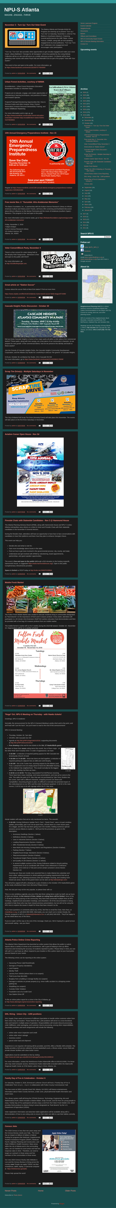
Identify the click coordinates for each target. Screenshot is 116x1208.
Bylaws (83, 33)
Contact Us (84, 44)
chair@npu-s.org (11, 912)
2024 (84, 98)
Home (40, 1191)
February (88, 207)
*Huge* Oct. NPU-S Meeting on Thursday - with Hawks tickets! (33, 714)
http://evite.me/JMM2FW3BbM (41, 570)
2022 (84, 103)
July (86, 193)
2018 (84, 115)
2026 (84, 92)
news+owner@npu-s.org (88, 259)
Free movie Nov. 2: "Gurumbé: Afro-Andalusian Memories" (32, 202)
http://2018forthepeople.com (17, 263)
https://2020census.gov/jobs (17, 1169)
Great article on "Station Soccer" (20, 285)
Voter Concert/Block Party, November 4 (23, 248)
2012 (84, 225)
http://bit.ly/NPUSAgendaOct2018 (28, 740)
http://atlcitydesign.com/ (58, 880)
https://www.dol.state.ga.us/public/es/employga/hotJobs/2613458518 (29, 1057)
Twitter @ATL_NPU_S (89, 247)
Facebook (86, 251)
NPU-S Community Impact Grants (91, 39)
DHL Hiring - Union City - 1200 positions (23, 1014)
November (88, 120)
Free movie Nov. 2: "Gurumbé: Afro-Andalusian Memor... (95, 140)
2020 (84, 109)
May (86, 199)
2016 (84, 216)
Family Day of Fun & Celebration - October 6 (25, 1078)
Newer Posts (10, 1191)
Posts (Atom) (18, 1195)
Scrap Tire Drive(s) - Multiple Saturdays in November (29, 371)
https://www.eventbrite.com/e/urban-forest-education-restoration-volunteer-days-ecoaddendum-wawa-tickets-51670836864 (24, 118)
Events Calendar (86, 26)
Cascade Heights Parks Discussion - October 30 (27, 306)
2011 (84, 228)
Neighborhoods (85, 28)
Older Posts (70, 1191)
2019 (84, 112)
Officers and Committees (88, 36)
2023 (84, 101)
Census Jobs (11, 1126)
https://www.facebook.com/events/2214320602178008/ (44, 359)
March (87, 204)
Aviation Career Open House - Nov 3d (22, 434)
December (88, 117)
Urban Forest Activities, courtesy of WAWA (24, 82)
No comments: (32, 73)
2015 (84, 219)
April (86, 202)
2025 (84, 95)
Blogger (61, 1203)
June (86, 196)
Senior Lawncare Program (89, 23)
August (87, 190)
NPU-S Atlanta (21, 10)
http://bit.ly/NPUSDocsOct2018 (22, 743)
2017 (84, 214)
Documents (84, 31)
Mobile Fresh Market (14, 582)
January (87, 210)
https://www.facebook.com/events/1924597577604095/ (26, 67)
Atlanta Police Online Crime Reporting (22, 940)
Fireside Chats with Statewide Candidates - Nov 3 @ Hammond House (37, 520)
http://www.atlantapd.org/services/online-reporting (24, 1002)
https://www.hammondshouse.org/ (40, 563)
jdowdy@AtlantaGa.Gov (35, 914)
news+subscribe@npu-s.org (93, 257)
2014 (84, 222)
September (88, 187)
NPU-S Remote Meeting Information (92, 41)
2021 (84, 106)
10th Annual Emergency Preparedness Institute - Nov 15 (30, 133)
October (87, 123)
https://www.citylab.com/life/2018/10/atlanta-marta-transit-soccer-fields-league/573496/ (35, 294)
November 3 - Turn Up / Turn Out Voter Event (25, 25)
